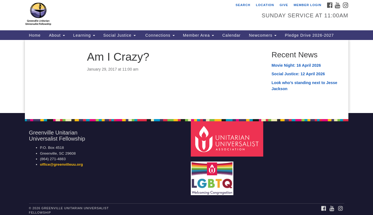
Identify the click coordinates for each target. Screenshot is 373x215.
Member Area (198, 35)
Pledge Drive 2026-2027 (309, 35)
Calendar (231, 35)
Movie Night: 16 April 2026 (296, 65)
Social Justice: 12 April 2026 (298, 74)
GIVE (284, 5)
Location (265, 5)
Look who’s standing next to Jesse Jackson (304, 85)
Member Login (307, 5)
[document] (186, 76)
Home (35, 35)
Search (243, 5)
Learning (84, 35)
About (57, 35)
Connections (159, 35)
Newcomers (263, 35)
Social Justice (119, 35)
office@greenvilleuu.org (61, 164)
